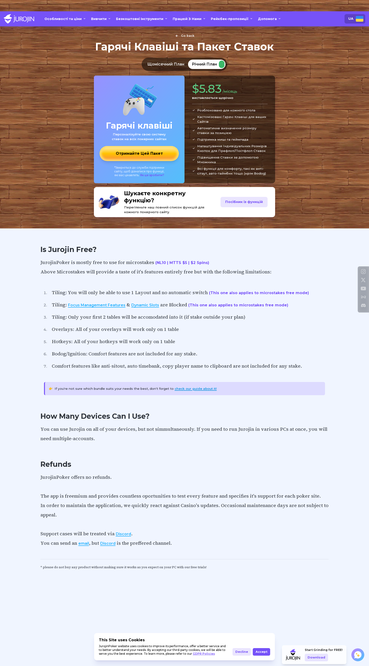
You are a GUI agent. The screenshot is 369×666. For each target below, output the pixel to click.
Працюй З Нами (189, 18)
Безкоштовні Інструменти (142, 18)
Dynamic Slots (145, 305)
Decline (241, 652)
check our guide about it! (196, 388)
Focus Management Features (96, 305)
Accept (261, 652)
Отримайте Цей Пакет (139, 153)
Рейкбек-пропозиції (232, 18)
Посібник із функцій (244, 202)
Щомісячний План (165, 64)
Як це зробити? (152, 175)
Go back (184, 35)
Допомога (269, 18)
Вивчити (101, 18)
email (83, 543)
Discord (123, 534)
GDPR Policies (204, 653)
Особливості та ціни (65, 18)
